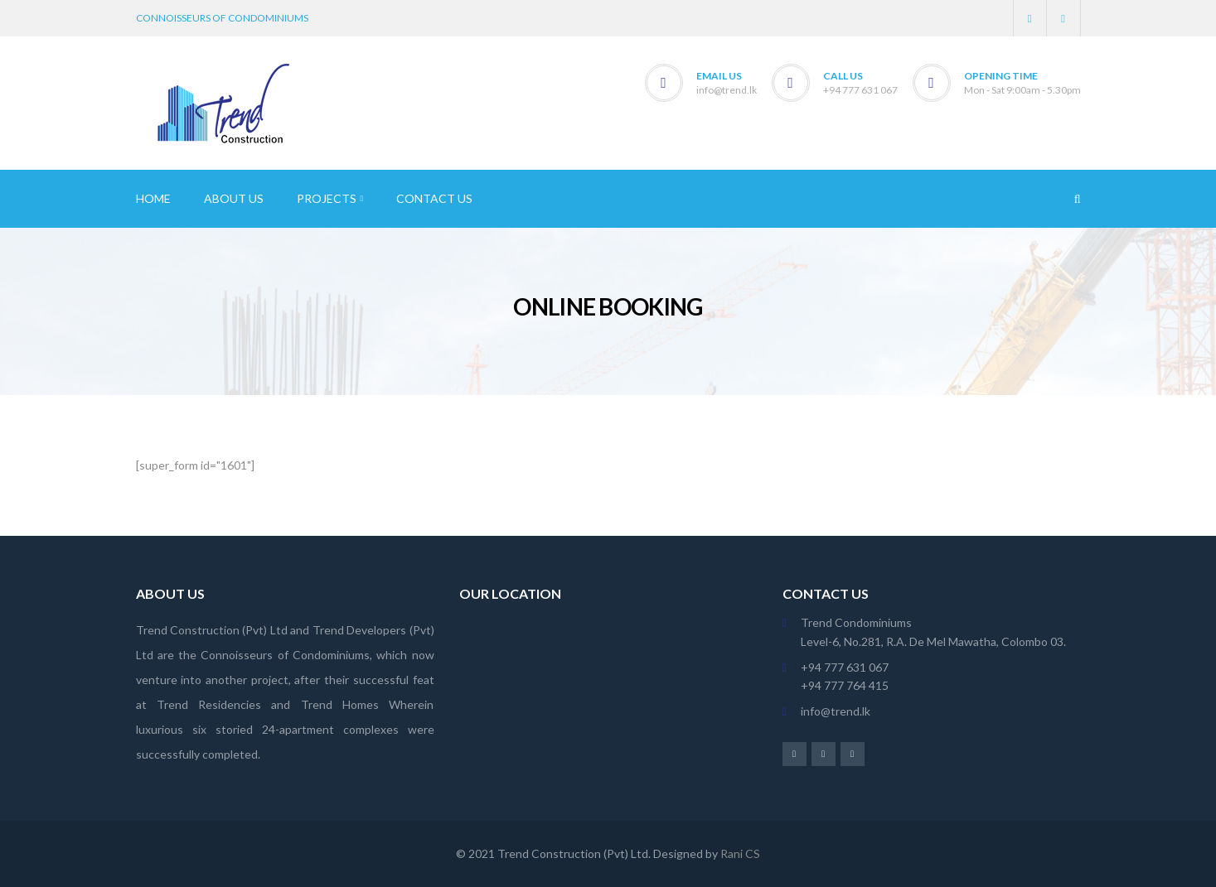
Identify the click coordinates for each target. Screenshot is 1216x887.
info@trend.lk (726, 90)
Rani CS (740, 853)
